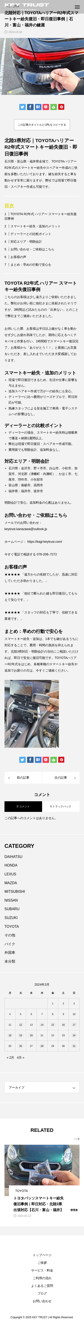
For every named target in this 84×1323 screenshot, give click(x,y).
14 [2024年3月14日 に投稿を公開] (42, 1024)
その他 (9, 935)
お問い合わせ (42, 1301)
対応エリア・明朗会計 (26, 241)
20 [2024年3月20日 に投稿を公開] (31, 1035)
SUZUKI (11, 918)
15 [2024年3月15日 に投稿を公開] (52, 1024)
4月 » (20, 1057)
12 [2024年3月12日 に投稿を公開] (20, 1024)
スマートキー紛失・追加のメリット (36, 226)
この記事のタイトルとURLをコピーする (42, 124)
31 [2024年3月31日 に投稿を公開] (74, 1046)
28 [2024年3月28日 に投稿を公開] (42, 1046)
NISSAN (11, 900)
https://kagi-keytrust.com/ (44, 541)
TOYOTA (11, 926)
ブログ (42, 1293)
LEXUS (10, 874)
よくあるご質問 (42, 1285)
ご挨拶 (42, 1262)
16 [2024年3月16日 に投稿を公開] (63, 1024)
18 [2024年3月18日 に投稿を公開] (10, 1035)
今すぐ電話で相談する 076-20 (25, 554)
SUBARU (11, 909)
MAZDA (10, 883)
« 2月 (10, 1057)
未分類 (9, 961)
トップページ (42, 1255)
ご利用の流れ (42, 1278)
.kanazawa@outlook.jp (31, 529)
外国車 (9, 952)
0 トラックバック (60, 806)
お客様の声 (18, 257)
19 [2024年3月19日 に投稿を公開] (20, 1035)
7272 (53, 554)
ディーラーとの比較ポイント (31, 234)
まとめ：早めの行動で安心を (31, 264)
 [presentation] (77, 1139)
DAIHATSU (13, 857)
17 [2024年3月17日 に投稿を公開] (74, 1024)
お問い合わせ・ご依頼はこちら (32, 249)
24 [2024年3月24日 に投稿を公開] (74, 1035)
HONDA (10, 865)
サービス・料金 (42, 1270)
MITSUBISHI (14, 891)
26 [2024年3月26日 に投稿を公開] (20, 1046)
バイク (9, 944)
